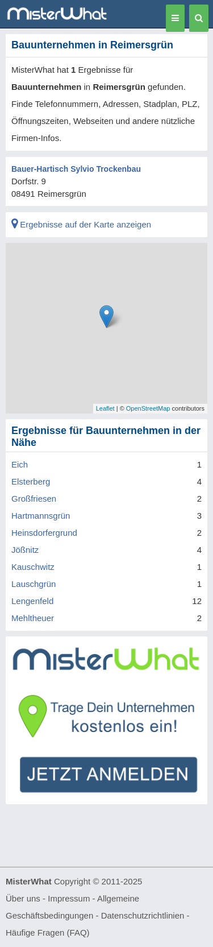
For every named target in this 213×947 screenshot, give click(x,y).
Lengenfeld (32, 601)
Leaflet (105, 408)
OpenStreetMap (148, 408)
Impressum (69, 898)
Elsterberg (30, 481)
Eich (19, 464)
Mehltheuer (32, 618)
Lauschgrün (33, 584)
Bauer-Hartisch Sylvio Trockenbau (76, 168)
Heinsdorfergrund (44, 532)
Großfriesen (33, 498)
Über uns (23, 898)
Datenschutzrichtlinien (143, 915)
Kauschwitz (33, 567)
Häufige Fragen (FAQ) (48, 932)
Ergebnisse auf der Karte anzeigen (81, 224)
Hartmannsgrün (40, 515)
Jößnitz (25, 550)
